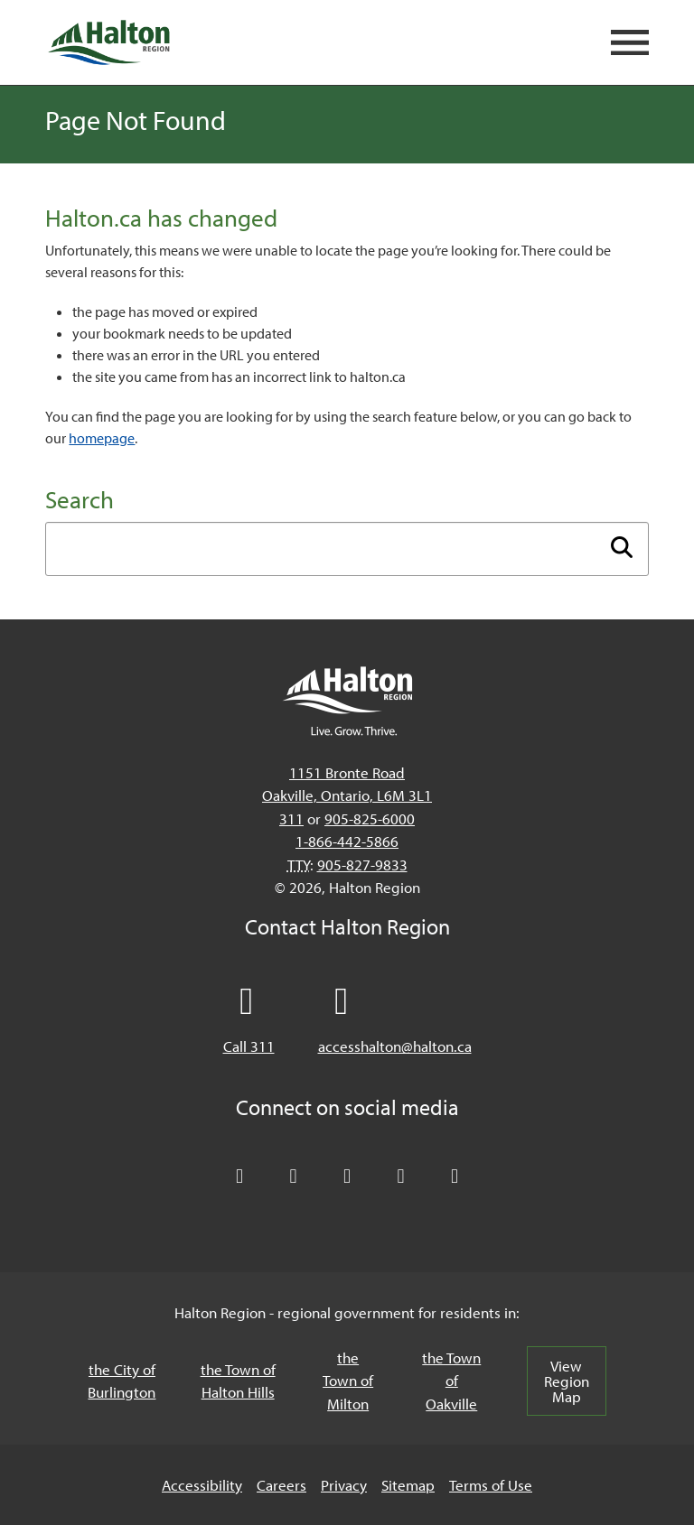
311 (291, 818)
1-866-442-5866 (347, 841)
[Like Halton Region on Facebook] (293, 1176)
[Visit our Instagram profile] (454, 1176)
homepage (102, 438)
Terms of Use (490, 1484)
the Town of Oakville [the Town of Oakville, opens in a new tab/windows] (451, 1380)
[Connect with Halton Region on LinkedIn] (347, 1176)
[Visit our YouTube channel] (401, 1176)
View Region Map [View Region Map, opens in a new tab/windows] (566, 1381)
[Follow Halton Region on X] (239, 1176)
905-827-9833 (362, 864)
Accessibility (202, 1484)
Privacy (344, 1484)
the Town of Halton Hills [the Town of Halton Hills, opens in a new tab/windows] (238, 1381)
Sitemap (408, 1484)
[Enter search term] (346, 549)
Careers (281, 1484)
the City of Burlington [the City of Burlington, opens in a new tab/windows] (121, 1381)
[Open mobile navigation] (630, 43)
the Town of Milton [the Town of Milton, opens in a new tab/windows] (348, 1380)
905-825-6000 (369, 818)
